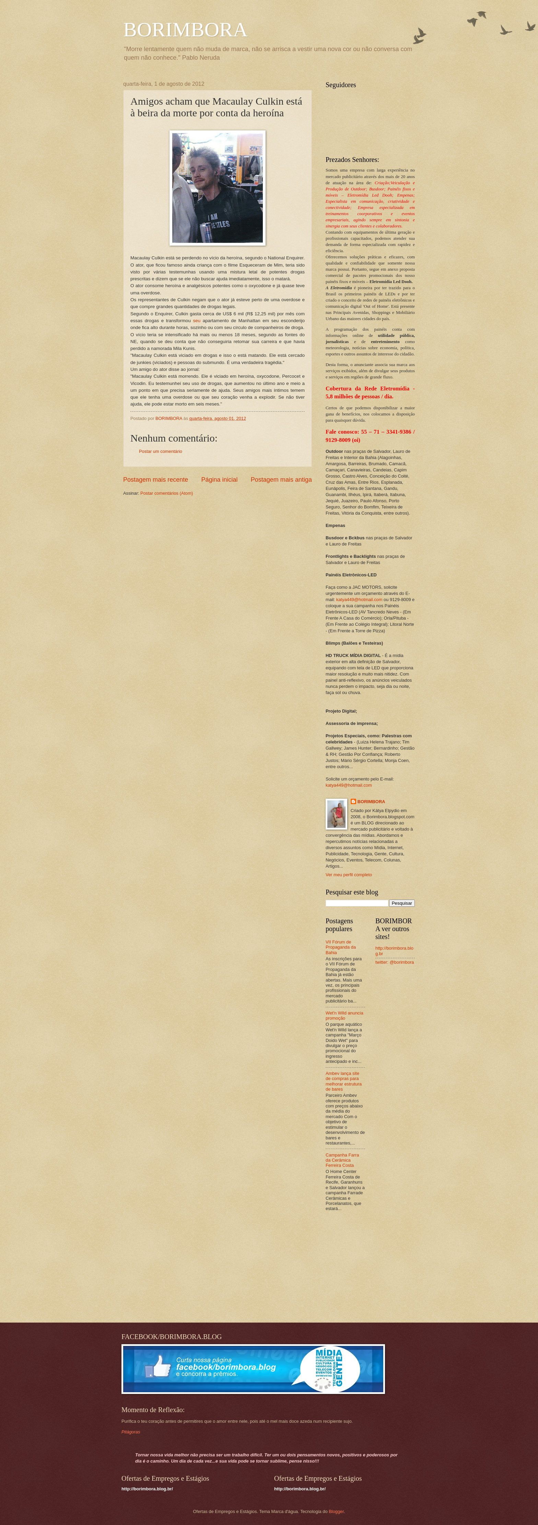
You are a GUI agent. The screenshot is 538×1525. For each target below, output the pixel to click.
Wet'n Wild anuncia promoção (344, 1015)
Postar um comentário (160, 451)
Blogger (336, 1511)
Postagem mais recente (155, 479)
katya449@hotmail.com (359, 599)
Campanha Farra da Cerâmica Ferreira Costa (342, 1160)
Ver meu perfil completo (349, 874)
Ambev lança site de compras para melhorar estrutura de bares (344, 1081)
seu (196, 320)
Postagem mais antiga (281, 479)
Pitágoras (130, 1431)
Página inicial (219, 479)
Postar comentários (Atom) (166, 493)
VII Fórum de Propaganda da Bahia (341, 947)
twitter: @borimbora (394, 962)
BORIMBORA (185, 29)
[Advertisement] (368, 1268)
